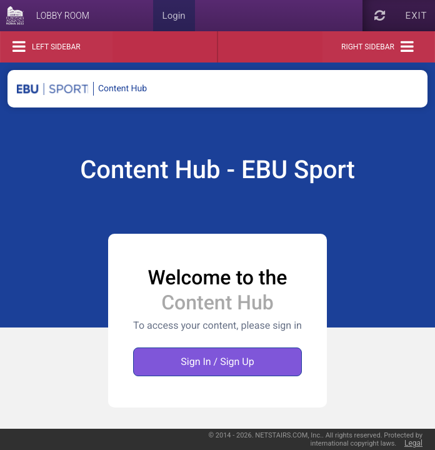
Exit (417, 15)
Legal (413, 443)
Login (174, 15)
